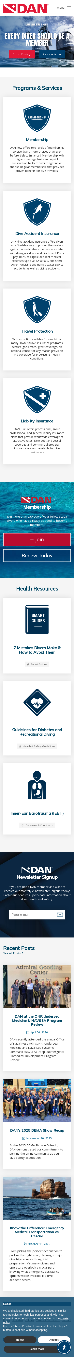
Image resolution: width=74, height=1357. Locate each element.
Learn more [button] (36, 1349)
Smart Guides (37, 664)
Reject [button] (20, 1339)
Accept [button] (54, 1339)
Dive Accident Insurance (37, 233)
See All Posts (13, 953)
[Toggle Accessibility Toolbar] (64, 1347)
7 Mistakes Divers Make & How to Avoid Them (37, 650)
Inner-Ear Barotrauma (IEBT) (37, 813)
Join (37, 539)
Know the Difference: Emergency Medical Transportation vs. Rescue (37, 1232)
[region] (37, 41)
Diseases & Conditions (37, 825)
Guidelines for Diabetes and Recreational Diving (37, 732)
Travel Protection (37, 331)
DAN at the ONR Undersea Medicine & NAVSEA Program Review (37, 1020)
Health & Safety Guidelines (37, 746)
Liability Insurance (37, 421)
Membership (37, 139)
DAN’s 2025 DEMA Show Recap (37, 1130)
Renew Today (37, 555)
